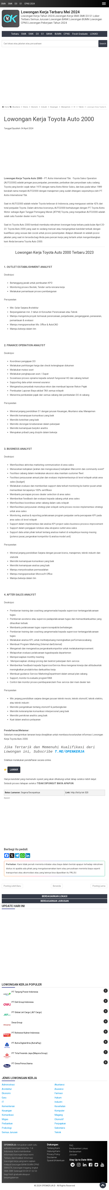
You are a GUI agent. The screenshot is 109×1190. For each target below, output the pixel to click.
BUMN (58, 33)
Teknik (57, 1132)
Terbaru (15, 33)
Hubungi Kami (53, 1151)
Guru (4, 1097)
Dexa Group (17, 1022)
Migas (5, 1119)
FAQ (71, 1145)
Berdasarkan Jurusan (55, 901)
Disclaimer (52, 1157)
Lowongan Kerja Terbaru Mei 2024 (50, 12)
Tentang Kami (53, 1148)
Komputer (59, 1110)
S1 (21, 3)
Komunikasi (8, 1115)
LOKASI (94, 33)
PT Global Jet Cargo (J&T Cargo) (27, 1012)
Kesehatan (59, 1106)
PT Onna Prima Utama (22, 1063)
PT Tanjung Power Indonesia (25, 992)
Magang (58, 1115)
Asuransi (58, 1089)
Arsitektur (7, 1089)
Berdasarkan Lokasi (54, 896)
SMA (3, 3)
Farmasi (58, 1093)
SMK (10, 3)
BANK (49, 33)
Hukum (58, 1097)
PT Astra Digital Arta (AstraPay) (26, 1043)
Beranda (57, 886)
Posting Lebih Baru (12, 886)
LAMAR (14, 769)
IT (3, 1101)
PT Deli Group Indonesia (22, 1002)
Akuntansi (59, 1084)
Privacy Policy (53, 1154)
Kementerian (8, 1106)
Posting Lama (99, 886)
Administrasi (8, 1084)
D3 (16, 3)
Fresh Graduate (80, 33)
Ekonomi (6, 1093)
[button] (104, 3)
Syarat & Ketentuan (55, 1160)
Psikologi (7, 1128)
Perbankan (7, 1123)
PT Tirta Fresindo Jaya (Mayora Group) (29, 1053)
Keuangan (7, 1110)
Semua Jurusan (9, 1132)
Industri (58, 1101)
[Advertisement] (54, 74)
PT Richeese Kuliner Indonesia (25, 1033)
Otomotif (59, 1119)
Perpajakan (60, 1123)
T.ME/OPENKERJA (69, 752)
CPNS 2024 (29, 3)
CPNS (67, 33)
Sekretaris (59, 1128)
